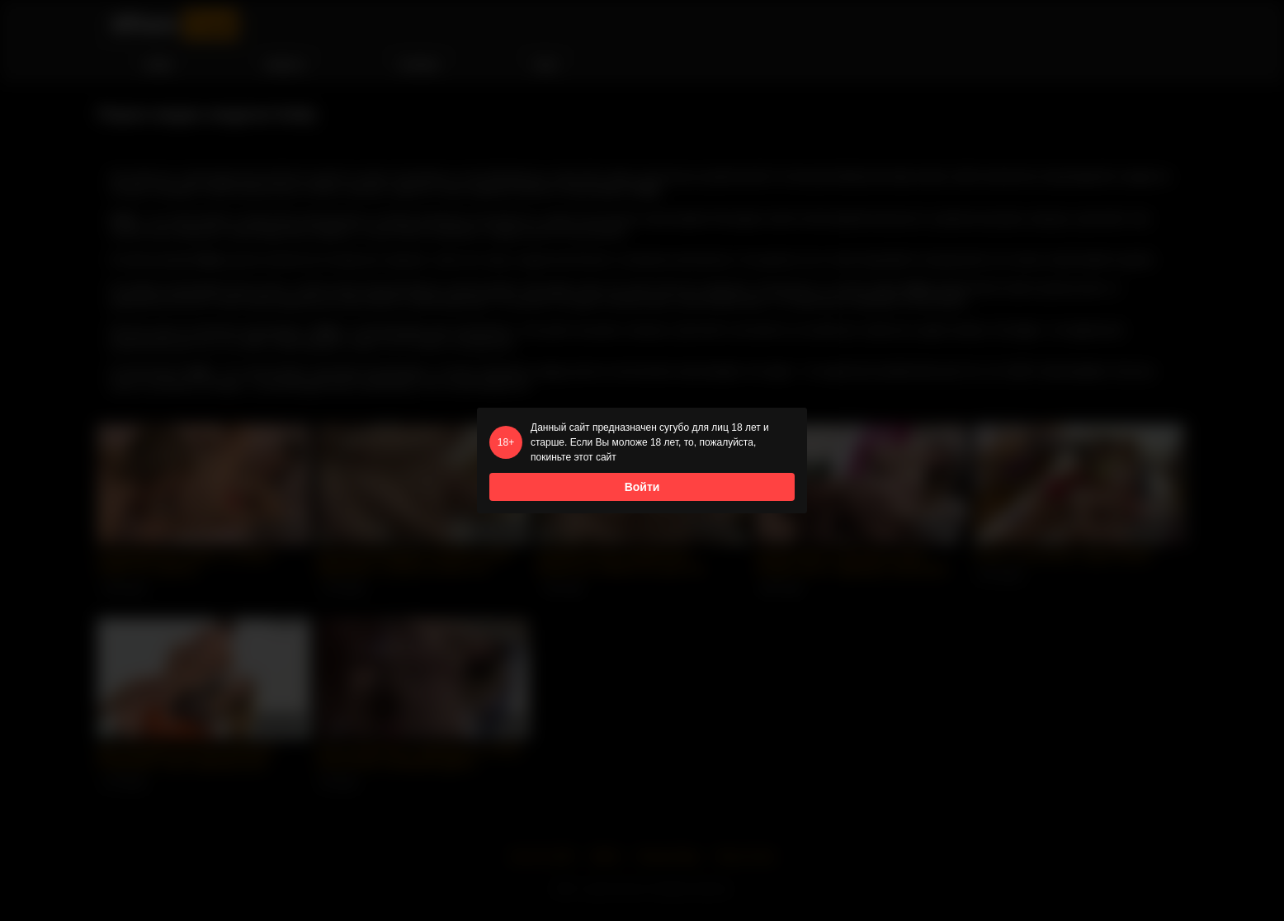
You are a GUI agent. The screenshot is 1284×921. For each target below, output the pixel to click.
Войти (642, 487)
